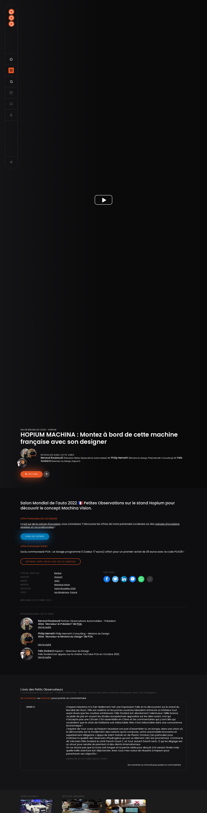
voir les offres (34, 536)
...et (125, 741)
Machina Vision (62, 584)
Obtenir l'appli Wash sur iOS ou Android (51, 561)
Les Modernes (61, 592)
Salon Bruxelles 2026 (65, 588)
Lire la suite (44, 627)
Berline (57, 573)
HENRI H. (30, 707)
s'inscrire (46, 698)
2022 (56, 580)
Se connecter (28, 698)
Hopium (58, 576)
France (73, 592)
